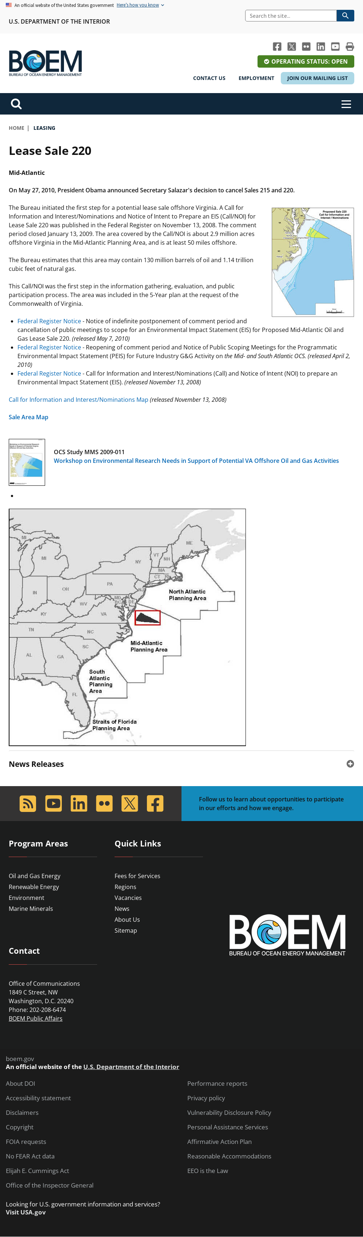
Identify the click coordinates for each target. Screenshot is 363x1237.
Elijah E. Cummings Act (37, 1171)
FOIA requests (26, 1142)
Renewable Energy (34, 887)
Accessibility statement (38, 1098)
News (122, 909)
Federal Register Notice (49, 321)
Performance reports (217, 1084)
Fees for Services (137, 876)
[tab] (181, 763)
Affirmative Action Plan (219, 1142)
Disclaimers (22, 1113)
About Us (127, 920)
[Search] (291, 15)
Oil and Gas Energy (34, 876)
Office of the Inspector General (49, 1185)
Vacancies (128, 898)
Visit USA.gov (26, 1212)
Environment (26, 898)
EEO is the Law (207, 1171)
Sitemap (126, 930)
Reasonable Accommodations (229, 1156)
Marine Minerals (31, 909)
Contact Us (209, 78)
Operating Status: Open (309, 61)
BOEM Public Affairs (36, 1018)
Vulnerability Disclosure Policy (229, 1113)
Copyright (19, 1127)
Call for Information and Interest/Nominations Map (78, 400)
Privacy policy (206, 1098)
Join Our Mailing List (317, 78)
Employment (256, 78)
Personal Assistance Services (227, 1127)
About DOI (20, 1084)
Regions (125, 887)
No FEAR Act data (30, 1156)
